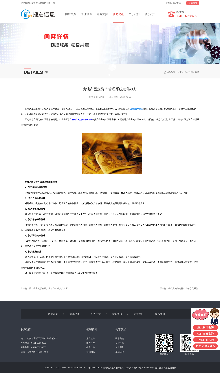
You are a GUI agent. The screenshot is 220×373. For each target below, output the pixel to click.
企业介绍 (119, 343)
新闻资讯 (118, 14)
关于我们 (134, 14)
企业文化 (119, 352)
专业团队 (119, 347)
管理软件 (86, 14)
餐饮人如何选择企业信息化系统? (183, 288)
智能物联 (90, 352)
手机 (169, 3)
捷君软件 (90, 347)
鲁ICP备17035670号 (144, 367)
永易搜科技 (170, 367)
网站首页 (70, 14)
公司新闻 (188, 72)
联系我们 (150, 14)
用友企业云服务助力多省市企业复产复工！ (49, 288)
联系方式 (193, 3)
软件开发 (90, 343)
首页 (179, 72)
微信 (178, 3)
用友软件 (90, 338)
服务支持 (102, 14)
